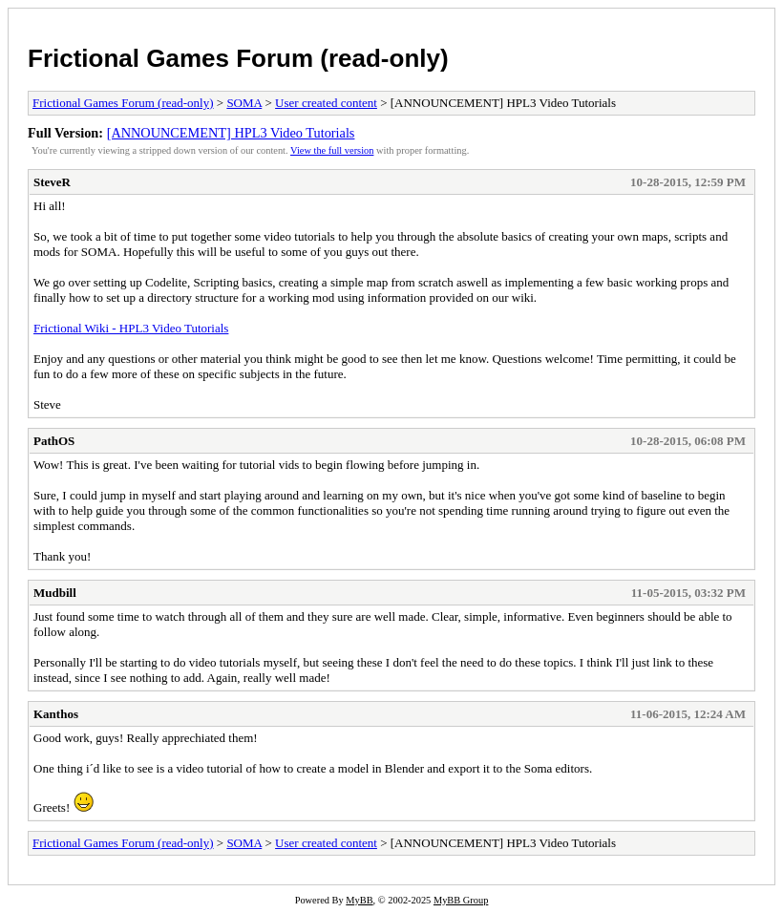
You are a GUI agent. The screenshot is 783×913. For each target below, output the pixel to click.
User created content (326, 103)
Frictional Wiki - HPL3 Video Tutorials (130, 328)
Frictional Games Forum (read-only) (238, 58)
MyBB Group (461, 900)
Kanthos (55, 714)
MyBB (359, 900)
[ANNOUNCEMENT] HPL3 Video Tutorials (231, 132)
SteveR (52, 182)
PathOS (53, 441)
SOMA (244, 103)
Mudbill (54, 592)
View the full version (331, 150)
